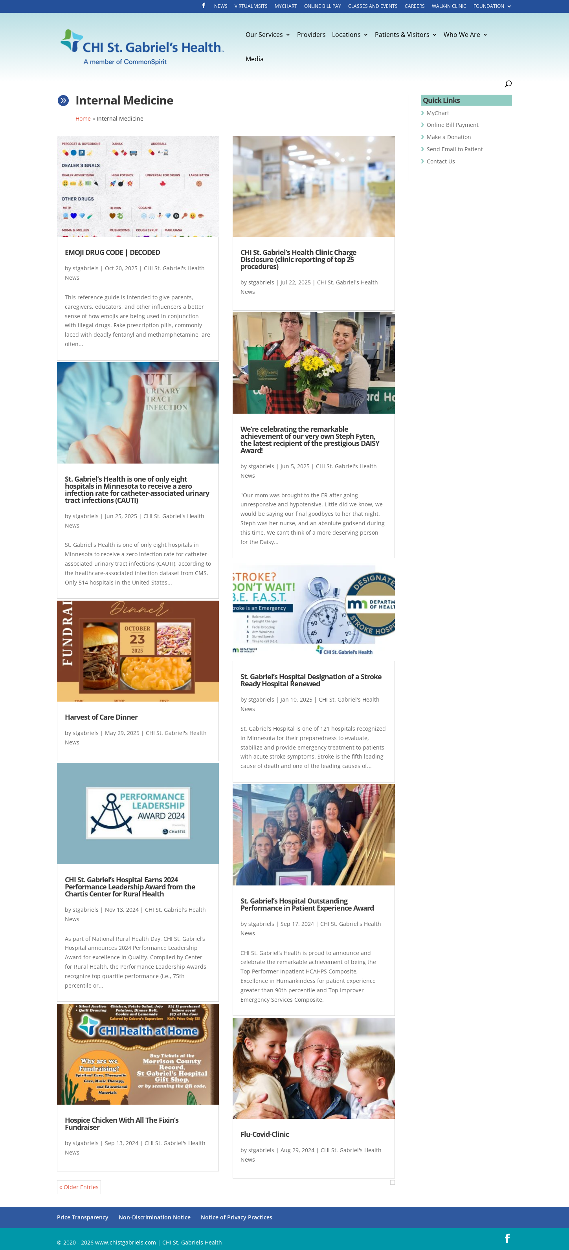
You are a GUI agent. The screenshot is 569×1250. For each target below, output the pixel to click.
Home (83, 118)
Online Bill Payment (453, 124)
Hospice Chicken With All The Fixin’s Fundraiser (121, 1123)
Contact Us (441, 161)
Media (255, 59)
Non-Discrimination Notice (155, 1217)
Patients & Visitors (402, 35)
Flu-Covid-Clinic (264, 1134)
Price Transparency (82, 1217)
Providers (311, 35)
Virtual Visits (251, 6)
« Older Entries (79, 1187)
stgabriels (86, 268)
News (221, 6)
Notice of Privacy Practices (236, 1217)
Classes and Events (373, 6)
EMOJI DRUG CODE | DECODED (112, 252)
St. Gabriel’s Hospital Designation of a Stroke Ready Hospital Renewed (311, 680)
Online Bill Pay (322, 6)
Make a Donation (449, 137)
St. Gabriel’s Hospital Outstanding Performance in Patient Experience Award (307, 904)
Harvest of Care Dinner (101, 717)
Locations (346, 35)
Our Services (264, 35)
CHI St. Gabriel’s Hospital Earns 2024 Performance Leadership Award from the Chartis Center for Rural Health (130, 886)
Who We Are (462, 35)
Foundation (489, 6)
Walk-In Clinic (449, 6)
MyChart (286, 6)
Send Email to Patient (455, 149)
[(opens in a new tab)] (314, 186)
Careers (415, 6)
